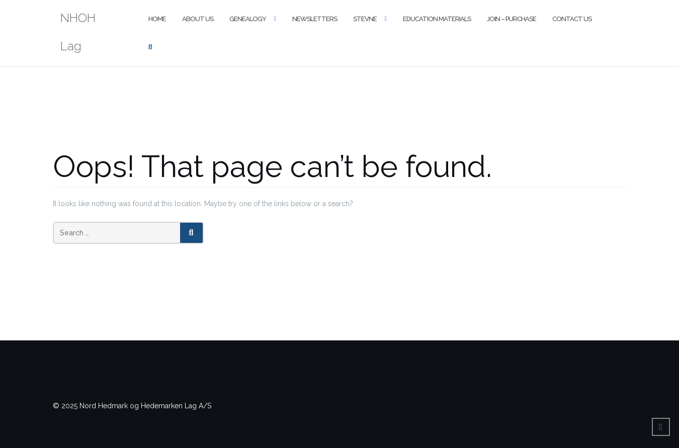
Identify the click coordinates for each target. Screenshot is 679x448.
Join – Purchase (511, 19)
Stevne (365, 19)
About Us (197, 19)
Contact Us (571, 19)
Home (157, 19)
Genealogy (247, 19)
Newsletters (314, 19)
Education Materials (437, 19)
